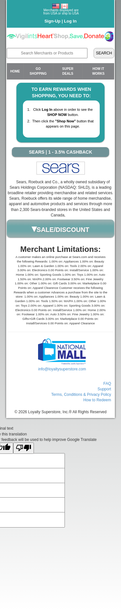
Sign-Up (53, 21)
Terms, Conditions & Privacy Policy (81, 394)
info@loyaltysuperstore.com (62, 369)
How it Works (98, 71)
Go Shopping (38, 71)
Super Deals (67, 71)
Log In (70, 21)
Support (104, 389)
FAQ (107, 383)
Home (15, 71)
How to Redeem (97, 400)
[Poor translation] (23, 448)
